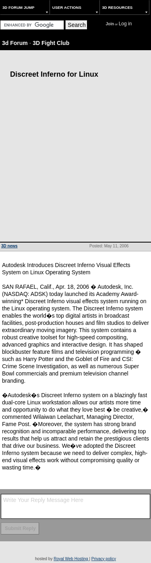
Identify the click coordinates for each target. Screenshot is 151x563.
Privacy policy (103, 559)
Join (110, 24)
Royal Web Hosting (71, 559)
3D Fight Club (51, 43)
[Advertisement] (75, 162)
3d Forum (15, 43)
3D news (9, 246)
